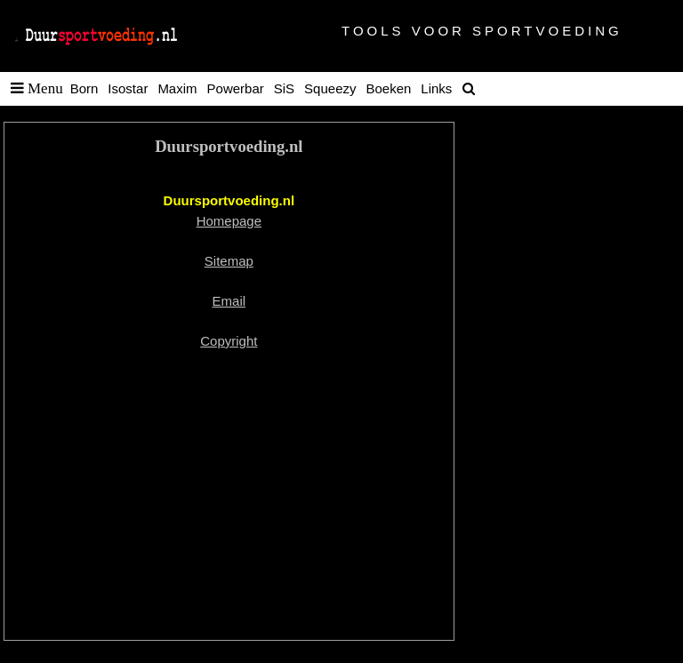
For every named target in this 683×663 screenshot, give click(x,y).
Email (229, 300)
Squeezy (330, 88)
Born (84, 88)
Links (436, 88)
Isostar (128, 88)
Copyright (228, 340)
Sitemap (229, 260)
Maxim (177, 88)
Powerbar (235, 88)
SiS (284, 88)
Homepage (229, 220)
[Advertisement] (229, 495)
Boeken (388, 88)
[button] (33, 89)
